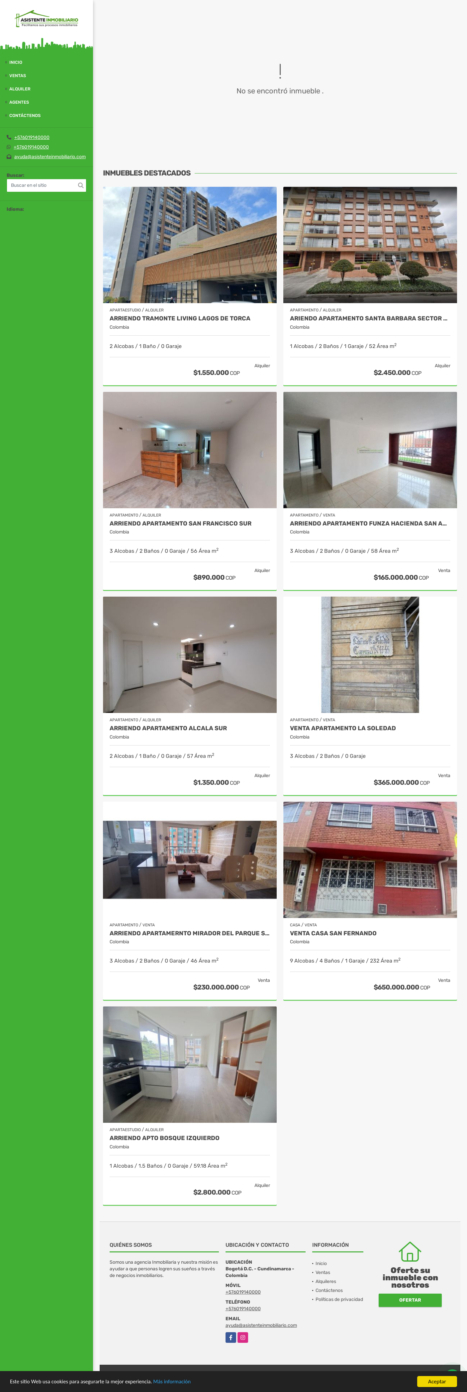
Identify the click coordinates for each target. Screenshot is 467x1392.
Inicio (15, 62)
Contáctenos (25, 115)
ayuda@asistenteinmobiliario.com (50, 157)
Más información (177, 1382)
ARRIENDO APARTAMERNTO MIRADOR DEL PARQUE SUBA (190, 933)
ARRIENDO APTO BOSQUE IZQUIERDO (165, 1138)
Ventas (17, 75)
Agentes (19, 102)
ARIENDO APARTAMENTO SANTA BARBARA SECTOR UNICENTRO (370, 318)
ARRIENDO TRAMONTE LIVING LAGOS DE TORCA (180, 318)
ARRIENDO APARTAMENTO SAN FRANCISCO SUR (180, 523)
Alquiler (20, 88)
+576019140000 (31, 137)
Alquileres (326, 1281)
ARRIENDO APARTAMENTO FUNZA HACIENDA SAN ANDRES (370, 523)
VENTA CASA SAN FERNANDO (333, 933)
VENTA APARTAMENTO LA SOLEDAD (343, 728)
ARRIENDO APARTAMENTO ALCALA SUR (168, 728)
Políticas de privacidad (339, 1299)
